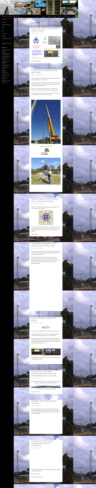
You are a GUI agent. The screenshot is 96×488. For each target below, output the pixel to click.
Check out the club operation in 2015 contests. (42, 443)
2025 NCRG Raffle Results (6, 56)
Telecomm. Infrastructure (7, 38)
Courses (3, 26)
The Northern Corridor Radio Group (10, 16)
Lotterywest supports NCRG (43, 319)
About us (43, 16)
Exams (3, 31)
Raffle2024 (4, 70)
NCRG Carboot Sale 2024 (6, 65)
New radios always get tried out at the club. (43, 244)
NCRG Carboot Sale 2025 (6, 53)
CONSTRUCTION (66, 16)
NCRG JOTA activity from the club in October (44, 200)
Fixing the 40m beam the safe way (44, 71)
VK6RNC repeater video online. (43, 402)
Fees (2, 29)
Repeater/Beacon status (6, 24)
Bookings (3, 36)
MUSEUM (54, 16)
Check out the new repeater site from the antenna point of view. (44, 373)
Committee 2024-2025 (5, 67)
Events (73, 16)
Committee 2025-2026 (5, 58)
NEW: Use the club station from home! (45, 29)
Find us (49, 16)
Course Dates (4, 33)
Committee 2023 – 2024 (6, 75)
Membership (4, 22)
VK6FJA (42, 33)
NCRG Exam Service (5, 78)
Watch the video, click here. (46, 146)
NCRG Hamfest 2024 (5, 72)
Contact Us (59, 16)
